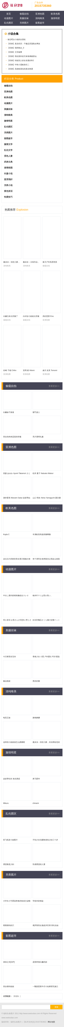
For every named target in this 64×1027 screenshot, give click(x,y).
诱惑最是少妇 (8, 864)
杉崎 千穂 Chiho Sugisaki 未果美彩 (10, 370)
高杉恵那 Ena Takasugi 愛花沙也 (50, 316)
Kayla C (6, 534)
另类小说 (8, 185)
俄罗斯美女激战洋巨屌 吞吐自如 (45, 925)
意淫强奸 (8, 179)
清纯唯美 (39, 18)
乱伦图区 (8, 22)
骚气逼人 (36, 412)
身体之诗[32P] (9, 962)
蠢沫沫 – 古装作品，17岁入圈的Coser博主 (32, 262)
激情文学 (8, 144)
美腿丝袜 (24, 18)
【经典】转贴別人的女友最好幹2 (21, 60)
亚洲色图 (39, 13)
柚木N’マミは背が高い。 (42, 595)
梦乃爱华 (36, 779)
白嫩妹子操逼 (8, 412)
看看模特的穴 (8, 925)
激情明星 (55, 18)
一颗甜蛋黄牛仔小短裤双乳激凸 (45, 986)
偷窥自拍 (24, 13)
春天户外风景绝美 (50, 262)
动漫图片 (8, 18)
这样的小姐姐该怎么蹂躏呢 (14, 742)
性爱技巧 (8, 197)
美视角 (16, 996)
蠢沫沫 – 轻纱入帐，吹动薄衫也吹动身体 (11, 262)
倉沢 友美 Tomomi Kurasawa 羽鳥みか (50, 370)
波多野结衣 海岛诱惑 (11, 779)
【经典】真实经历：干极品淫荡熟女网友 (24, 44)
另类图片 (24, 22)
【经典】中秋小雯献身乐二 (18, 65)
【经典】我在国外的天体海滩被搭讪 (22, 56)
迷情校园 (8, 167)
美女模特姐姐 (8, 986)
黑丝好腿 (36, 681)
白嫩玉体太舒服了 (10, 316)
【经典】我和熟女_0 (16, 48)
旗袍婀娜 (36, 718)
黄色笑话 (8, 191)
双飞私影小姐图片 (10, 840)
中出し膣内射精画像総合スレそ (16, 595)
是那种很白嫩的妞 (40, 962)
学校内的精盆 (38, 901)
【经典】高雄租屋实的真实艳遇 (20, 69)
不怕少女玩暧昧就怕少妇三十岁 (45, 840)
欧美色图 (55, 13)
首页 (8, 13)
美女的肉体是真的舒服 (12, 437)
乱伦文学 (8, 150)
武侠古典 (8, 162)
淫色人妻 (8, 156)
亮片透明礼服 (38, 437)
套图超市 (39, 22)
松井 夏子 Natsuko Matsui (43, 473)
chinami (36, 803)
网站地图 (51, 1022)
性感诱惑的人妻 (39, 864)
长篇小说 (8, 173)
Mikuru (6, 803)
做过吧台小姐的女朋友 (17, 39)
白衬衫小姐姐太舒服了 (31, 316)
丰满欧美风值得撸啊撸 (42, 534)
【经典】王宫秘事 (15, 52)
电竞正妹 (6, 718)
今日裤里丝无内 (9, 657)
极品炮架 (6, 681)
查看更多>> (54, 386)
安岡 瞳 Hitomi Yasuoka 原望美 (29, 370)
